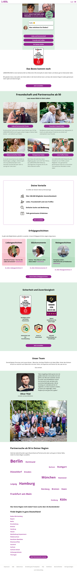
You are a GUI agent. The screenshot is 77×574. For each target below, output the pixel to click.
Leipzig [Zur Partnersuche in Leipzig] (13, 484)
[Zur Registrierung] (4, 2)
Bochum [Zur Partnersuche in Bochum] (52, 467)
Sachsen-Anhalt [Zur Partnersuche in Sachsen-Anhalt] (15, 549)
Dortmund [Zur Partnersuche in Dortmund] (30, 462)
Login (71, 2)
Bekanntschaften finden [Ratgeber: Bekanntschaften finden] (14, 155)
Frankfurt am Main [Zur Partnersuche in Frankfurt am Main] (21, 493)
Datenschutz (19, 566)
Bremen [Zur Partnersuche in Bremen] (56, 489)
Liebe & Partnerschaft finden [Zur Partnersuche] (20, 126)
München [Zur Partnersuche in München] (49, 477)
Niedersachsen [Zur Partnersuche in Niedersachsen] (14, 537)
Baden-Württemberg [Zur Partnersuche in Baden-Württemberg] (16, 516)
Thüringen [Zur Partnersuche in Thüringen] (13, 555)
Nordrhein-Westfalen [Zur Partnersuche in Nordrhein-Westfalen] (16, 539)
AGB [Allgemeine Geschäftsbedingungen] (13, 566)
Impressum (7, 566)
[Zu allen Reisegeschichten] (63, 270)
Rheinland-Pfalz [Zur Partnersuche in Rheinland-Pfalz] (15, 542)
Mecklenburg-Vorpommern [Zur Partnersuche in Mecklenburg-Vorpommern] (18, 534)
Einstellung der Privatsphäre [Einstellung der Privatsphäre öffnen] (32, 566)
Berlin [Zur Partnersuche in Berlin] (17, 461)
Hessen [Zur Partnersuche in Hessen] (12, 532)
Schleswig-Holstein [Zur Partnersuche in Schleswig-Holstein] (16, 552)
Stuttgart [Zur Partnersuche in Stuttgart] (62, 466)
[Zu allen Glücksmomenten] (38, 268)
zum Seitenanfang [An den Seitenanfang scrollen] (38, 570)
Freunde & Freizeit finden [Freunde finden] (56, 126)
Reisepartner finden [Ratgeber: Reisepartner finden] (38, 155)
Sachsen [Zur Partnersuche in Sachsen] (12, 547)
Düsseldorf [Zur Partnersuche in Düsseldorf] (16, 471)
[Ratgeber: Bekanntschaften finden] (14, 145)
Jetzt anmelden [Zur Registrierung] (38, 86)
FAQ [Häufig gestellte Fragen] (43, 566)
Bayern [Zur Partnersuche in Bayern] (12, 519)
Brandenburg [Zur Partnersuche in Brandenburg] (14, 524)
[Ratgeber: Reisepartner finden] (38, 145)
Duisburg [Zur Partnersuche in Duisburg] (54, 500)
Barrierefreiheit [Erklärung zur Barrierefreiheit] (58, 566)
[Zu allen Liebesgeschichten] (14, 268)
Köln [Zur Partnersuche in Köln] (63, 499)
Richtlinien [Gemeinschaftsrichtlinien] (49, 566)
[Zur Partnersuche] (20, 112)
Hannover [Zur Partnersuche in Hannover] (62, 478)
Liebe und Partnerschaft (38, 36)
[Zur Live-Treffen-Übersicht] (63, 145)
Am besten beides (38, 44)
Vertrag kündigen (68, 566)
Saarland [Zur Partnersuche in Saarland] (13, 544)
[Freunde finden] (57, 112)
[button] (75, 2)
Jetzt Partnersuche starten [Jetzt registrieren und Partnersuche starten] (38, 557)
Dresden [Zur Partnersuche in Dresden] (27, 472)
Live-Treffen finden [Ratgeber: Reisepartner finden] (62, 155)
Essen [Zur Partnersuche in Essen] (64, 489)
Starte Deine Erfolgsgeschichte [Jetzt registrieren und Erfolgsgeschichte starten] (38, 276)
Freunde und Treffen (38, 40)
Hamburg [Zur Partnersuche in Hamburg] (27, 483)
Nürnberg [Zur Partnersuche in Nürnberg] (45, 489)
